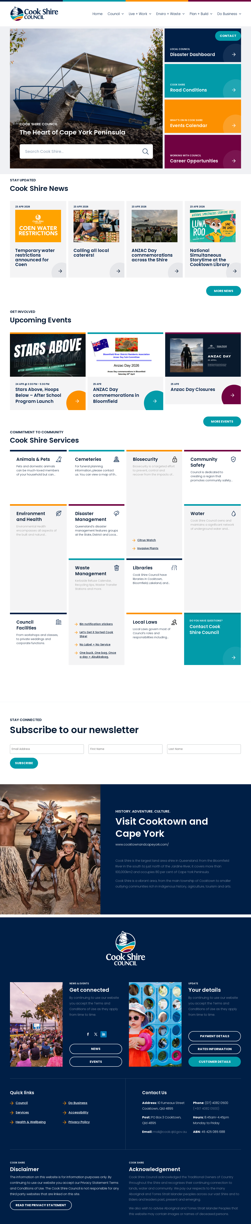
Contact (228, 36)
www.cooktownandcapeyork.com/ (142, 844)
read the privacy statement (41, 1205)
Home (97, 14)
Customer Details (215, 1061)
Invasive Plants (147, 548)
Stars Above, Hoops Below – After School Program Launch (38, 395)
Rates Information (215, 1049)
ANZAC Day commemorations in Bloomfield (116, 395)
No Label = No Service (95, 644)
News (95, 1049)
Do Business (227, 14)
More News (223, 291)
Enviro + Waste (168, 14)
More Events (222, 421)
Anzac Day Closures (193, 389)
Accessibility (78, 1112)
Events (96, 1061)
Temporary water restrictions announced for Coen (35, 257)
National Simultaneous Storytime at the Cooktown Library (209, 257)
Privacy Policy (79, 1122)
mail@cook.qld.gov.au (170, 1132)
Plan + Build (199, 14)
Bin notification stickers (96, 624)
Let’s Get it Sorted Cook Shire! (96, 634)
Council (114, 14)
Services (22, 1112)
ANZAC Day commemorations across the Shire (152, 255)
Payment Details (214, 1036)
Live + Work (138, 14)
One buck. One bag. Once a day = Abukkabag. (98, 655)
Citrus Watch (146, 540)
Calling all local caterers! (91, 252)
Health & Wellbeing (31, 1122)
